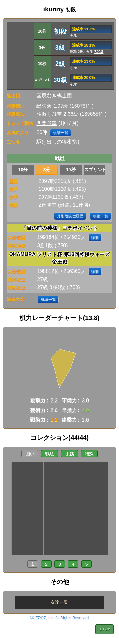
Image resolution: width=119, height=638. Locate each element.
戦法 (49, 453)
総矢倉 (44, 106)
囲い (29, 453)
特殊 (89, 453)
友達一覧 (59, 602)
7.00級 (98, 52)
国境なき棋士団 (54, 95)
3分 (46, 169)
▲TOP (104, 629)
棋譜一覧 (60, 133)
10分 (23, 169)
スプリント (94, 169)
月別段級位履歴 (70, 216)
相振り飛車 (49, 114)
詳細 (95, 237)
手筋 (69, 453)
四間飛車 (46, 123)
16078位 (81, 106)
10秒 (71, 169)
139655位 (92, 114)
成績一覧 (48, 299)
